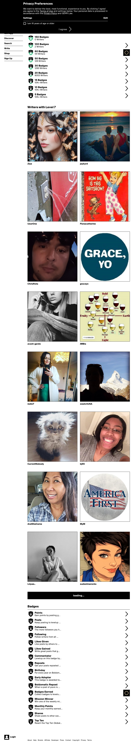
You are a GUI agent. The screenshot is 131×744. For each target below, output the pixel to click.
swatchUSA (86, 404)
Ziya (30, 164)
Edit (105, 18)
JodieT (31, 404)
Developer (55, 740)
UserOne (32, 224)
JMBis (83, 344)
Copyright (76, 740)
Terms (89, 740)
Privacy (83, 740)
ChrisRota (33, 284)
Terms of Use (46, 11)
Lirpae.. (31, 584)
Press (62, 740)
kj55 (82, 464)
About (30, 740)
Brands (40, 740)
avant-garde (34, 344)
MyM (82, 524)
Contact (68, 740)
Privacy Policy (50, 13)
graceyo (84, 284)
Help (35, 740)
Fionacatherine (88, 224)
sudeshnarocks (88, 584)
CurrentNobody (36, 464)
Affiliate (47, 740)
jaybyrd (84, 164)
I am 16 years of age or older (40, 23)
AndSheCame (35, 524)
